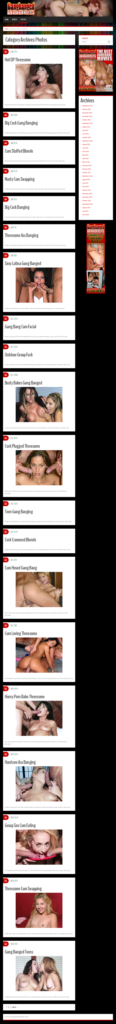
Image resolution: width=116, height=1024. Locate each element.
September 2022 (87, 106)
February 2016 (86, 165)
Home (7, 19)
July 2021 (85, 130)
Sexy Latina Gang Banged (24, 263)
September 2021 (87, 123)
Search (85, 38)
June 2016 (85, 151)
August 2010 (86, 208)
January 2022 (86, 109)
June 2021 (85, 134)
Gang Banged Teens (19, 951)
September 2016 (87, 141)
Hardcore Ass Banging (21, 762)
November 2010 (87, 197)
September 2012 (87, 176)
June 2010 (85, 215)
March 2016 (86, 162)
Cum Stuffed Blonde (19, 151)
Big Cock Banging (18, 207)
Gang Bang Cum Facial (21, 326)
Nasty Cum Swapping (20, 179)
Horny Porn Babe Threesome (26, 696)
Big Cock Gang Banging (22, 122)
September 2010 (87, 204)
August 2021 (86, 127)
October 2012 (86, 172)
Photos (23, 19)
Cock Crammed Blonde (21, 539)
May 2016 (85, 155)
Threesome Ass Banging (22, 235)
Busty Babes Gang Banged (24, 382)
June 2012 (85, 186)
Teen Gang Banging (19, 511)
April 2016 (85, 158)
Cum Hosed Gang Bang (21, 567)
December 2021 (87, 113)
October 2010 (86, 200)
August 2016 (86, 144)
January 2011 (86, 190)
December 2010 (87, 193)
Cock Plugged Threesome (23, 446)
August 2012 (86, 179)
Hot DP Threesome (18, 59)
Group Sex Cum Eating (21, 825)
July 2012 (85, 183)
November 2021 (87, 116)
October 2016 (86, 137)
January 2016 (86, 169)
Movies (14, 19)
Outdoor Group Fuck (20, 354)
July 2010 (85, 211)
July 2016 (85, 148)
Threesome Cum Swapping (24, 888)
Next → (16, 1007)
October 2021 (86, 120)
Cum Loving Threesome (21, 633)
